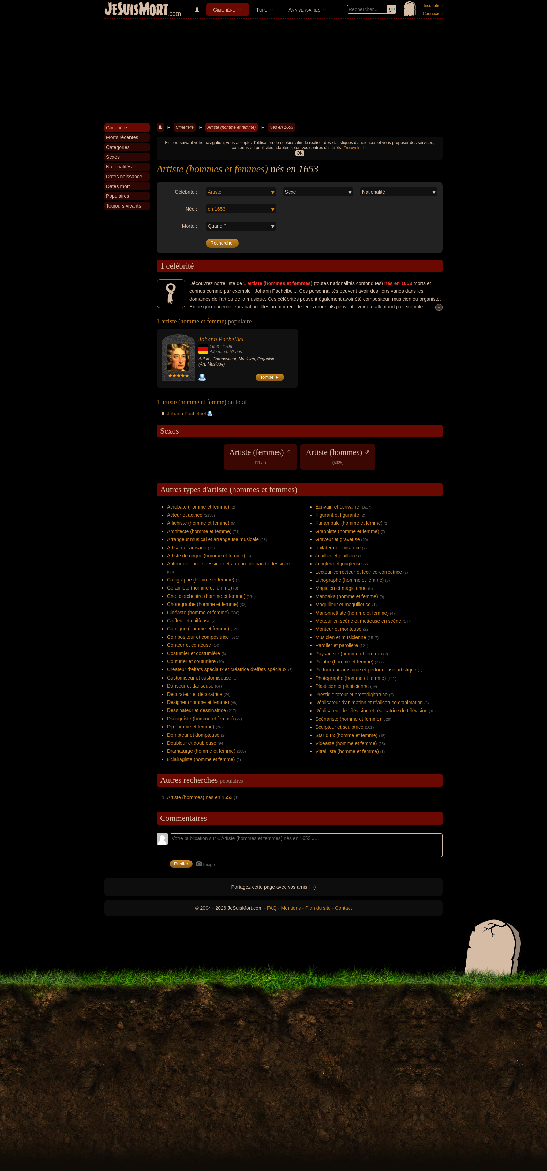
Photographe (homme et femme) (350, 678)
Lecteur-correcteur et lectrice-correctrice (358, 572)
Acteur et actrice (184, 515)
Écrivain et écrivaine (337, 507)
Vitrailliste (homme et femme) (347, 751)
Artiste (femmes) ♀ (260, 456)
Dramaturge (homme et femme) (201, 751)
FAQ (272, 908)
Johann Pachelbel (220, 339)
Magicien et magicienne (341, 588)
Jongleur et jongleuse (338, 563)
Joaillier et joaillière (336, 555)
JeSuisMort (136, 10)
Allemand (218, 351)
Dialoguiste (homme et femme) (200, 718)
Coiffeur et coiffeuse (188, 620)
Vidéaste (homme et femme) (346, 743)
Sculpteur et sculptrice (339, 727)
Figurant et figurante (337, 515)
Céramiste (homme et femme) (199, 588)
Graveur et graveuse (337, 539)
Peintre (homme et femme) (344, 662)
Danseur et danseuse (190, 686)
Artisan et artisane (187, 547)
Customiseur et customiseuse (199, 678)
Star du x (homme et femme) (346, 735)
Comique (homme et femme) (198, 628)
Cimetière (224, 10)
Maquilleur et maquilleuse (343, 604)
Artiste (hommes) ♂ (338, 456)
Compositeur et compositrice (198, 637)
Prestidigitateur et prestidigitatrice (351, 694)
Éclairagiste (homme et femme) (201, 759)
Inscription (433, 5)
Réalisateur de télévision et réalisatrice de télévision (371, 710)
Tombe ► (270, 377)
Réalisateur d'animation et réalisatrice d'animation (369, 702)
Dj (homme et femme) (190, 726)
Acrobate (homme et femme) (198, 507)
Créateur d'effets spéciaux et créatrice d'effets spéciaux (227, 669)
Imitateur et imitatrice (338, 547)
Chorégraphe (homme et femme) (202, 604)
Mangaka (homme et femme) (346, 596)
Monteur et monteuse (338, 629)
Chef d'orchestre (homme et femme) (206, 596)
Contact (343, 908)
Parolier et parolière (336, 645)
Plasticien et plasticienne (342, 686)
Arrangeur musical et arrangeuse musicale (213, 539)
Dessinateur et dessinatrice (196, 710)
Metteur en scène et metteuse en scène (358, 621)
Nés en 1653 (281, 127)
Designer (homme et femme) (198, 702)
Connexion (433, 13)
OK (299, 153)
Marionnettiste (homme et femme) (352, 613)
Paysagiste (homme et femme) (348, 653)
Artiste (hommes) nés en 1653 (200, 797)
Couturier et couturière (191, 661)
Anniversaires (304, 10)
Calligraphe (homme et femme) (200, 580)
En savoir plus (355, 147)
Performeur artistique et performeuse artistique (365, 670)
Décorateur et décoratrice (194, 694)
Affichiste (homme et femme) (198, 523)
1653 (214, 346)
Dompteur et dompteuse (193, 735)
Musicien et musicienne (340, 637)
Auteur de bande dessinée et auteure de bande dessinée (228, 563)
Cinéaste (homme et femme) (198, 612)
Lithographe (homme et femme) (349, 580)
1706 (227, 346)
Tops (261, 10)
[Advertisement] (273, 71)
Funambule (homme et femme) (348, 523)
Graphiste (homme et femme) (347, 531)
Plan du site (318, 908)
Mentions (291, 908)
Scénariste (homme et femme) (348, 719)
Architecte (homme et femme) (199, 531)
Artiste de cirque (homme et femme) (206, 555)
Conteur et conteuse (189, 645)
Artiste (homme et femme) (231, 127)
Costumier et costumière (193, 653)
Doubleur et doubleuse (191, 743)
